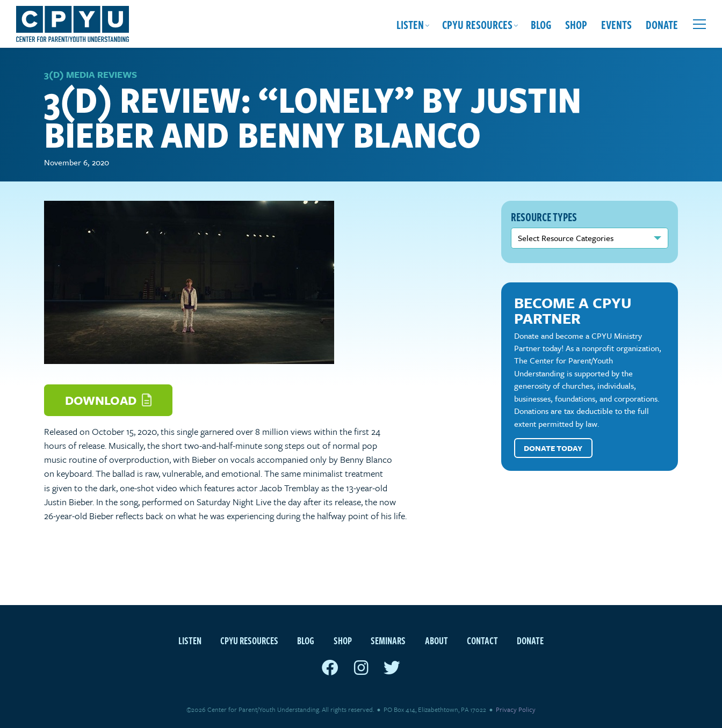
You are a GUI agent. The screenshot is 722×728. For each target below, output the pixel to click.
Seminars (388, 640)
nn (590, 238)
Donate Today (553, 448)
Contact (482, 640)
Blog (541, 24)
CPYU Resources (477, 24)
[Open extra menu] (699, 24)
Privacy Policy (516, 709)
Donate (662, 24)
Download (108, 400)
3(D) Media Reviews (90, 74)
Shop (576, 24)
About (436, 640)
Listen (410, 24)
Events (616, 24)
